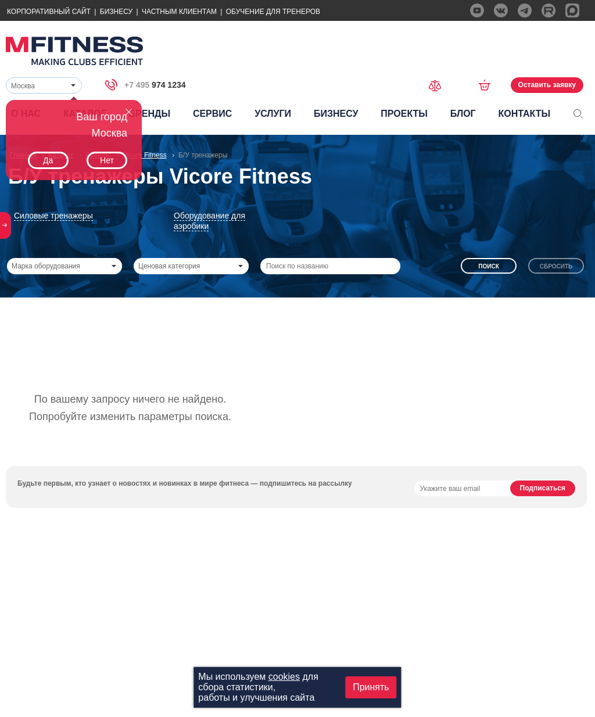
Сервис (212, 114)
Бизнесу (116, 12)
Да (48, 160)
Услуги (273, 114)
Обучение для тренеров (273, 12)
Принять (371, 687)
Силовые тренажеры (53, 215)
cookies (284, 677)
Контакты (524, 114)
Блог (463, 114)
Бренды (149, 114)
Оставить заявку (547, 85)
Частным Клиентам (179, 12)
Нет (107, 160)
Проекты (404, 114)
